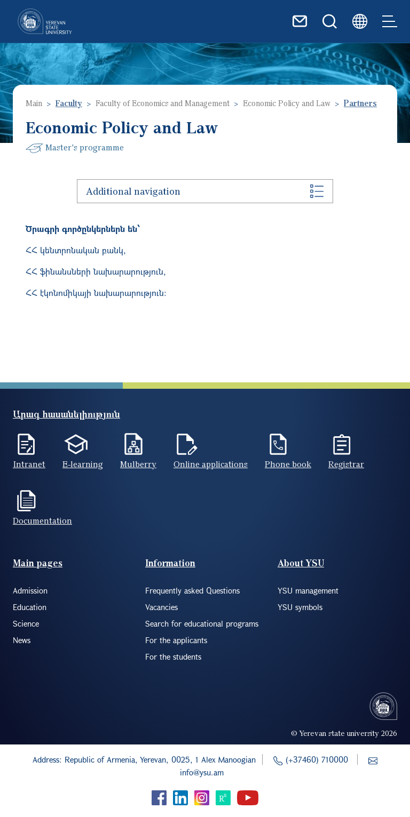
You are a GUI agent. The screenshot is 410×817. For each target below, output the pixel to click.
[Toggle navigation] (389, 21)
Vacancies (161, 607)
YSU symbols (300, 607)
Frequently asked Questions (192, 590)
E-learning (82, 464)
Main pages (37, 563)
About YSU (301, 563)
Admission (30, 590)
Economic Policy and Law (286, 103)
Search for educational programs (201, 623)
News (21, 640)
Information (170, 563)
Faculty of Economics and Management (163, 103)
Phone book (288, 464)
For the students (173, 656)
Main (34, 103)
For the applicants (176, 640)
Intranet (29, 464)
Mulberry (138, 464)
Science (26, 623)
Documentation (42, 520)
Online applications (211, 464)
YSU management (308, 590)
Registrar (346, 464)
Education (29, 607)
